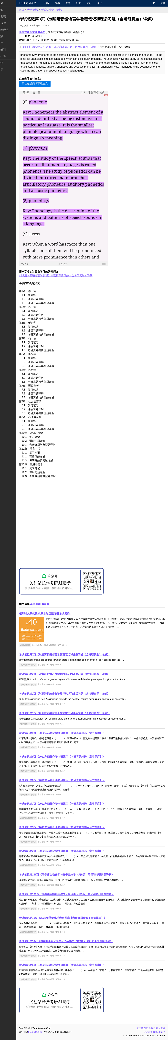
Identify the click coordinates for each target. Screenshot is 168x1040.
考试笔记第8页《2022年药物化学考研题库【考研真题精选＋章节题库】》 (72, 780)
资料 (162, 3)
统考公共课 (9, 16)
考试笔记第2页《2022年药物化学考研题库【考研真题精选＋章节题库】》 (72, 851)
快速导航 (8, 3)
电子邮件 (160, 1028)
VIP (153, 3)
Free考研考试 (37, 3)
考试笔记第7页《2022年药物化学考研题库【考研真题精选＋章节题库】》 (72, 803)
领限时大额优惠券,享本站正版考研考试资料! (54, 613)
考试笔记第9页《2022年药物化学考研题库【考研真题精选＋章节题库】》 (72, 733)
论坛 (107, 3)
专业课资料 (9, 49)
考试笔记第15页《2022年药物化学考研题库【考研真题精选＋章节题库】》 (72, 917)
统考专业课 (9, 23)
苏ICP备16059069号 (154, 1032)
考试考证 (8, 62)
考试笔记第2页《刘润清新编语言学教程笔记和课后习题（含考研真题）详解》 (74, 654)
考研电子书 (9, 56)
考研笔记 (42, 9)
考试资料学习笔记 (61, 9)
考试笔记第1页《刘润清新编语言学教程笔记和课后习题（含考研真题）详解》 (74, 693)
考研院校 (8, 36)
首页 (31, 9)
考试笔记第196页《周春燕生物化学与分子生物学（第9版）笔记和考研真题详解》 (76, 894)
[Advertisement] (97, 527)
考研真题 (45, 604)
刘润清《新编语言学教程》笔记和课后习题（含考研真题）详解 (69, 46)
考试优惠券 (35, 645)
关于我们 (141, 1028)
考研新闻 (8, 10)
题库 (55, 3)
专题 (76, 3)
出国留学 (8, 69)
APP (86, 3)
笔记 (97, 3)
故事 (65, 3)
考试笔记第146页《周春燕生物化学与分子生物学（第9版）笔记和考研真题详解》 (76, 874)
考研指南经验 (10, 29)
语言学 (55, 604)
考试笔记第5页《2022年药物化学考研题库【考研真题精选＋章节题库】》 (72, 827)
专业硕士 (8, 42)
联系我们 (151, 1028)
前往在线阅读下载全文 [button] (45, 83)
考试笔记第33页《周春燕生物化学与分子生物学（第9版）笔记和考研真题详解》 (76, 941)
